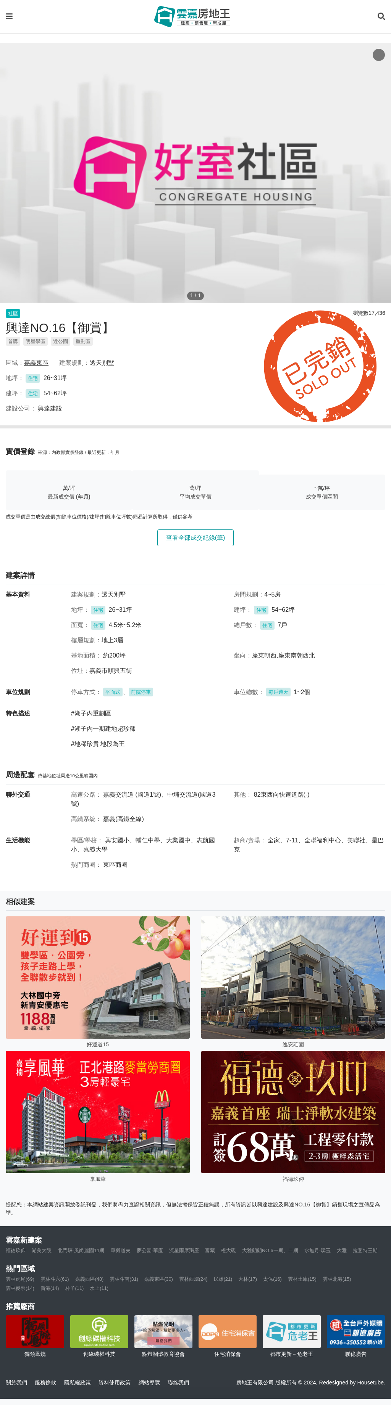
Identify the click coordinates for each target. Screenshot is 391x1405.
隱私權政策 (77, 1382)
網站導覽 (149, 1382)
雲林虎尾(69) (20, 1279)
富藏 (210, 1250)
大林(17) (247, 1279)
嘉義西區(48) (89, 1279)
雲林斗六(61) (54, 1279)
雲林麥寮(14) (20, 1288)
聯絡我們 (178, 1382)
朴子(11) (74, 1288)
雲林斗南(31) (124, 1279)
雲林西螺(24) (193, 1279)
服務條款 (45, 1382)
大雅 (342, 1250)
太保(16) (272, 1279)
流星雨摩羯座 (184, 1250)
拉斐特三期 (365, 1250)
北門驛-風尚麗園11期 (81, 1250)
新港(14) (49, 1288)
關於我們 (16, 1382)
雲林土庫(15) (302, 1279)
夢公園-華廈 (150, 1250)
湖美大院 (42, 1250)
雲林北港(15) (337, 1279)
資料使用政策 (115, 1382)
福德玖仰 (16, 1250)
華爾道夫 (121, 1250)
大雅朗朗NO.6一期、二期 (270, 1250)
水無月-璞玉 (317, 1250)
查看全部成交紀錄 (195, 537)
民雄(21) (223, 1279)
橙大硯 (228, 1250)
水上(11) (99, 1288)
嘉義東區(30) (158, 1279)
